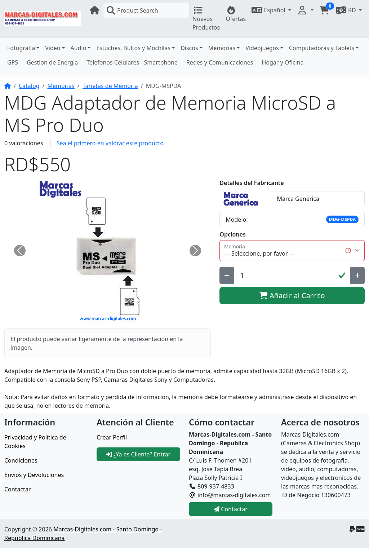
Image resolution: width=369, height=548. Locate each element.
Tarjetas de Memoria (110, 86)
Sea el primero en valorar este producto (110, 143)
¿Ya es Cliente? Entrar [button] (138, 454)
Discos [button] (189, 48)
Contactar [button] (231, 509)
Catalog (29, 86)
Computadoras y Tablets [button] (321, 48)
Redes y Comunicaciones (219, 62)
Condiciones (20, 460)
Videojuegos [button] (262, 48)
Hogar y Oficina (282, 62)
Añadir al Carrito (292, 295)
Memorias (61, 86)
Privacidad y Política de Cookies (35, 441)
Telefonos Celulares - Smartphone (132, 62)
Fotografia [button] (21, 48)
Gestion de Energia (52, 62)
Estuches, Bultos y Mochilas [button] (133, 48)
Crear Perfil (112, 437)
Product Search (132, 10)
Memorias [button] (222, 48)
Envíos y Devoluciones (34, 475)
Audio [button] (78, 48)
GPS (12, 62)
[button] (271, 10)
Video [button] (52, 48)
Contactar (17, 489)
